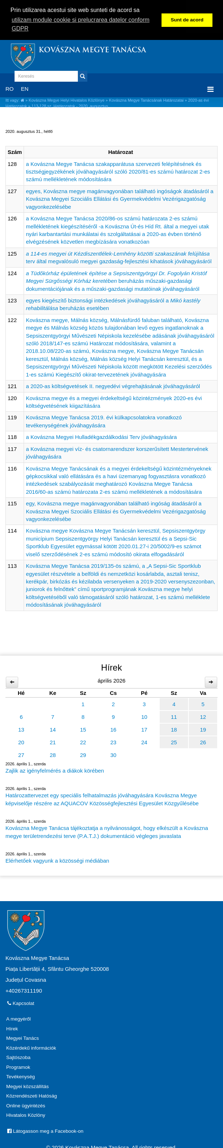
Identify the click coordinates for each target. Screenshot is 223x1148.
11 (174, 716)
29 (83, 754)
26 (203, 741)
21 (53, 741)
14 (53, 729)
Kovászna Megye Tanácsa (92, 49)
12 (203, 716)
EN (25, 88)
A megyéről (18, 1018)
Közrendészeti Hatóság (31, 1095)
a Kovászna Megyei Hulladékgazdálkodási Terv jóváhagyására (101, 436)
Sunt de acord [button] (187, 20)
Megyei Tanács (22, 1037)
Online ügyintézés (25, 1105)
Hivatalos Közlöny (25, 1114)
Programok (18, 1066)
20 (21, 741)
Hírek (12, 1028)
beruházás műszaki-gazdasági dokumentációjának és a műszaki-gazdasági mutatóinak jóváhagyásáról (116, 280)
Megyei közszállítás (27, 1085)
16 (113, 729)
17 (144, 729)
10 (144, 716)
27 (21, 754)
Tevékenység (20, 1076)
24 (144, 741)
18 (174, 729)
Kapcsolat (20, 1002)
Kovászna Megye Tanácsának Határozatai (146, 99)
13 (21, 729)
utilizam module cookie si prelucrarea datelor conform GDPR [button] (81, 24)
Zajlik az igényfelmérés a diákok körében (54, 770)
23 (113, 741)
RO (9, 88)
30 (113, 754)
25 (174, 741)
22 (83, 741)
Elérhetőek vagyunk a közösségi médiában (57, 860)
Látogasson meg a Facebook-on (45, 1130)
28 (53, 754)
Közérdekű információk (31, 1047)
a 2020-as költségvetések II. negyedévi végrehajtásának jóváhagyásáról (113, 385)
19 (203, 729)
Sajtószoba (18, 1056)
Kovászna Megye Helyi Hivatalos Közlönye (67, 99)
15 (83, 729)
